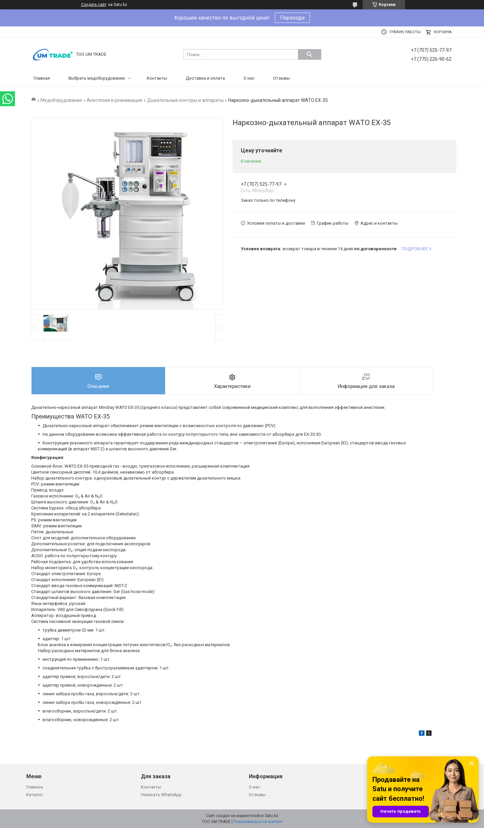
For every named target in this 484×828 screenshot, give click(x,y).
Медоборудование (61, 100)
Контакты (157, 78)
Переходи (292, 18)
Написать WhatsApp (161, 794)
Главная (42, 78)
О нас (248, 78)
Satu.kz (271, 815)
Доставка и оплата (205, 78)
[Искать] (309, 54)
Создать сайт (93, 4)
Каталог (34, 794)
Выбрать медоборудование (96, 78)
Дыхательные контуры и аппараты (185, 100)
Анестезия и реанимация (114, 100)
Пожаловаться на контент (258, 821)
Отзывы (281, 78)
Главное (34, 787)
